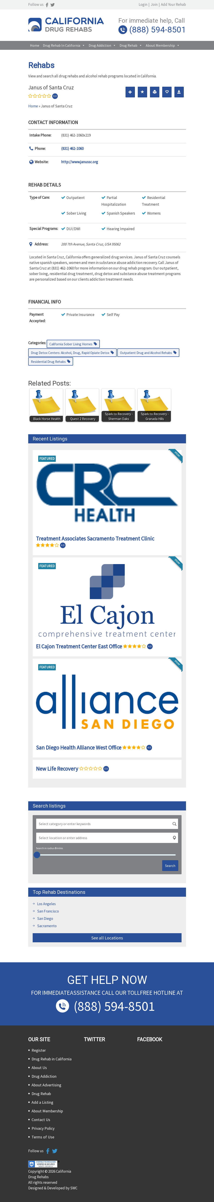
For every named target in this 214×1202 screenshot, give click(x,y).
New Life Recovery (57, 768)
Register (39, 1050)
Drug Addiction (100, 45)
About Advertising (46, 1084)
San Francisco (48, 911)
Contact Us (41, 1119)
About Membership (160, 45)
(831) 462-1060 (72, 148)
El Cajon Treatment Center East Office (79, 646)
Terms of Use (43, 1137)
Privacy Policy (43, 1128)
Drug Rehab (128, 45)
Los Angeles (46, 903)
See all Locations (107, 938)
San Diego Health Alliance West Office (78, 747)
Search (170, 865)
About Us (39, 1067)
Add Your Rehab (173, 4)
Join (154, 4)
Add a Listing (42, 1102)
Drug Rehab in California (61, 45)
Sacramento (47, 925)
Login (143, 4)
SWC (73, 1188)
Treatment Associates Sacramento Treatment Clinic (95, 538)
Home (34, 45)
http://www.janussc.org (79, 161)
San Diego (45, 918)
